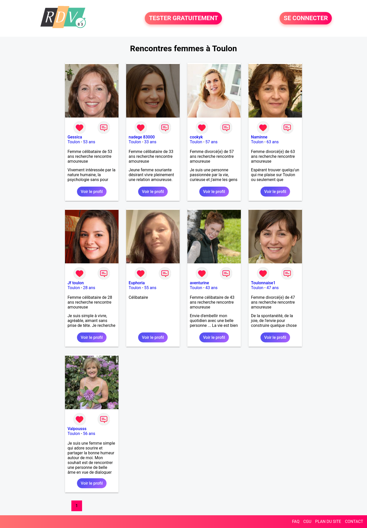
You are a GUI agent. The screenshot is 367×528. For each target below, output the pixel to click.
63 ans (273, 141)
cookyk (196, 137)
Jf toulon (76, 282)
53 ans (89, 141)
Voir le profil (92, 191)
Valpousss (77, 428)
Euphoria (137, 282)
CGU (307, 521)
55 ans (150, 287)
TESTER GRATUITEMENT (183, 18)
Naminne (259, 137)
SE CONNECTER (306, 18)
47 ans (273, 287)
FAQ (295, 521)
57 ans (211, 141)
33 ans (150, 141)
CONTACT (354, 521)
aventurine (199, 282)
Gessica (75, 137)
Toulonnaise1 (263, 282)
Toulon (74, 141)
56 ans (89, 433)
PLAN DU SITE (328, 521)
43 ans (211, 287)
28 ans (89, 287)
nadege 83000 (142, 137)
